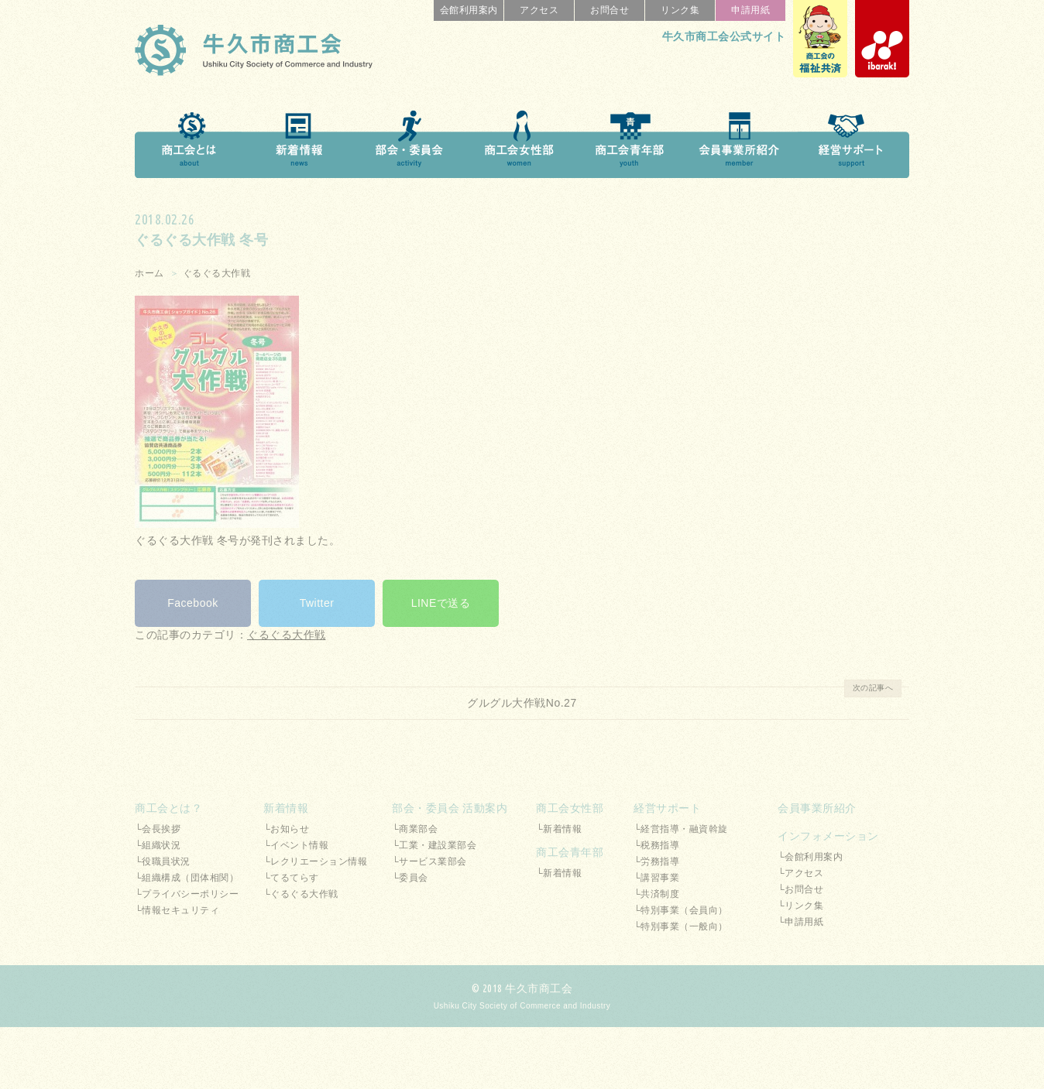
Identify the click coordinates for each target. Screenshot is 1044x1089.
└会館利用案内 (810, 856)
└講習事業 (656, 877)
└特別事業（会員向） (681, 910)
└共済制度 (656, 894)
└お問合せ (800, 889)
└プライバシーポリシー (187, 894)
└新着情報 (559, 829)
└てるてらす (291, 877)
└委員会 (410, 877)
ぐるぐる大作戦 (217, 273)
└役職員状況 (163, 861)
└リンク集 (800, 905)
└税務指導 (656, 845)
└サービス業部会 (429, 861)
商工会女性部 (569, 808)
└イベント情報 (295, 845)
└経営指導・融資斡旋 (681, 829)
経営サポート (667, 808)
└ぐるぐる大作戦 (300, 894)
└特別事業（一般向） (681, 926)
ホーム (149, 273)
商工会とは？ (168, 808)
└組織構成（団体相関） (187, 877)
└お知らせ (286, 829)
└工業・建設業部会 (434, 845)
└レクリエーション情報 (315, 861)
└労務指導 (656, 861)
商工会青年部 (569, 852)
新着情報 (285, 808)
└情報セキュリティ (177, 910)
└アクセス (800, 873)
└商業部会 (415, 829)
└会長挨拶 (157, 829)
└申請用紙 (800, 921)
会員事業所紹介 (817, 808)
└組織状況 (157, 845)
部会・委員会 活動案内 (449, 808)
